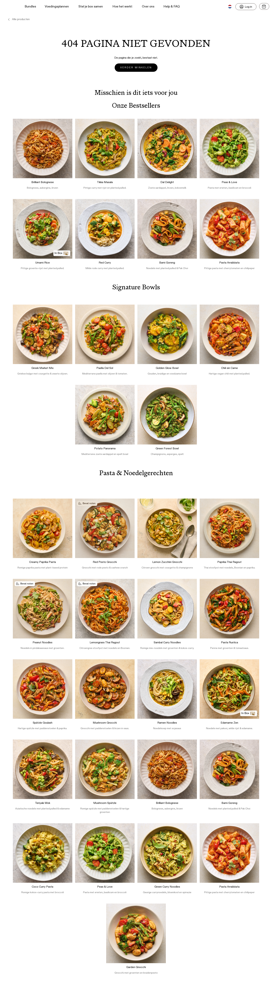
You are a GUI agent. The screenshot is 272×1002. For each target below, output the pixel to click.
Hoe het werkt (122, 6)
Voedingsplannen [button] (57, 6)
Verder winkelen (136, 67)
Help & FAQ (171, 6)
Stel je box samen (90, 6)
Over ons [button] (148, 6)
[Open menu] (264, 6)
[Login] (245, 6)
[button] (9, 7)
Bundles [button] (30, 6)
